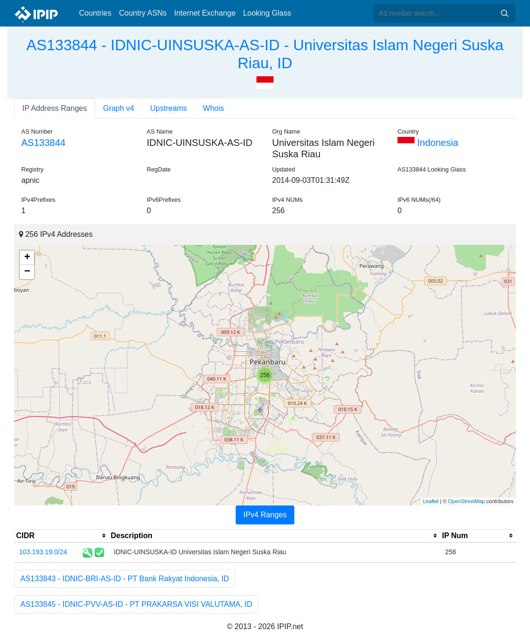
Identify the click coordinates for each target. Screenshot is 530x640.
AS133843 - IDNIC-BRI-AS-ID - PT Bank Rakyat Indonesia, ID (124, 579)
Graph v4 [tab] (118, 108)
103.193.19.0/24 (43, 552)
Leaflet (431, 501)
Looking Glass (267, 13)
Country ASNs (142, 13)
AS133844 (43, 142)
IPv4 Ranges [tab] (265, 515)
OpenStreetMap (466, 501)
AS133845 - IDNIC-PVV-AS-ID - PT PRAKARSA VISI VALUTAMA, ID (136, 604)
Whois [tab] (213, 108)
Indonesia (428, 142)
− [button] (27, 272)
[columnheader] (61, 535)
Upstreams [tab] (168, 108)
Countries (95, 13)
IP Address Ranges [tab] (54, 108)
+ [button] (27, 258)
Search (504, 13)
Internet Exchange (205, 13)
